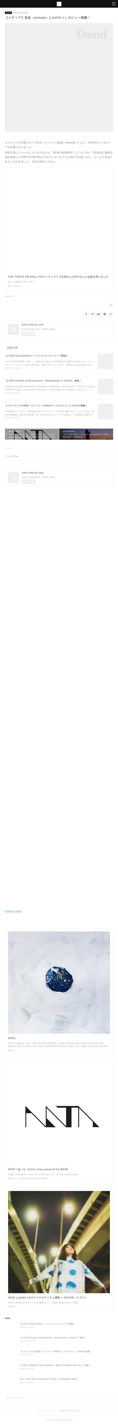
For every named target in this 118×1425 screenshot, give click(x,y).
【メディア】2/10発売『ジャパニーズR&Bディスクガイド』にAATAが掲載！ (46, 405)
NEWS (8, 13)
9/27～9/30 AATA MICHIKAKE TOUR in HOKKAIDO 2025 (48, 1379)
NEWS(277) (10, 296)
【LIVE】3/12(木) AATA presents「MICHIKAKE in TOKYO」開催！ (43, 380)
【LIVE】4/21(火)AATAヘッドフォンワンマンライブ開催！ (37, 355)
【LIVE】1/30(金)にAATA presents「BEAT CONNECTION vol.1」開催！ (55, 1365)
